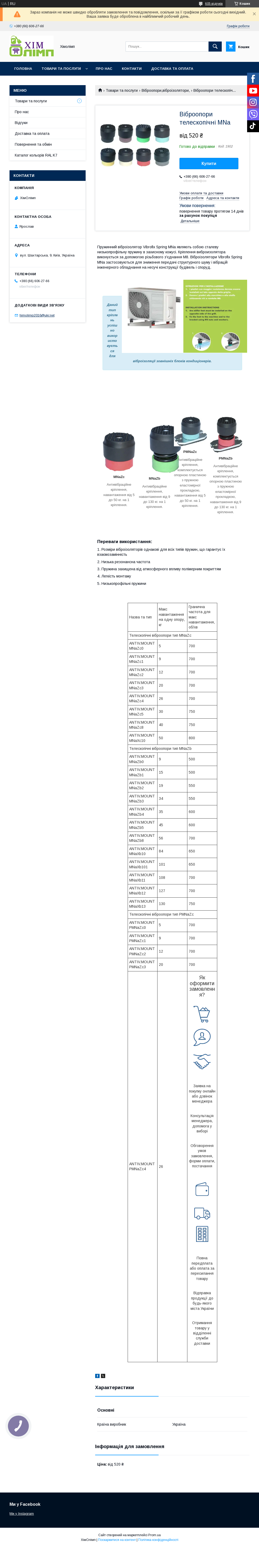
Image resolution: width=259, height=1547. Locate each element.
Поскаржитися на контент (117, 1540)
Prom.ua (154, 1535)
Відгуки (21, 123)
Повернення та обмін (33, 144)
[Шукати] (215, 47)
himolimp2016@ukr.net (37, 315)
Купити (209, 163)
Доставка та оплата (172, 69)
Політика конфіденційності (158, 1540)
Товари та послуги (61, 69)
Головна (23, 69)
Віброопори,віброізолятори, (166, 90)
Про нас (104, 69)
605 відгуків (214, 4)
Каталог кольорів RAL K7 (39, 82)
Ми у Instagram (22, 1514)
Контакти (132, 69)
